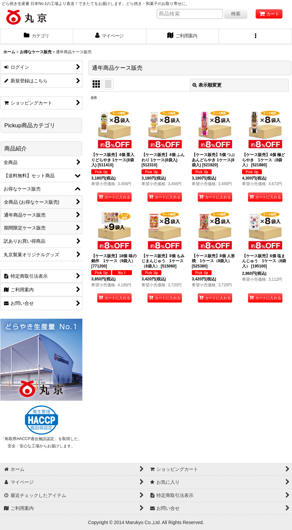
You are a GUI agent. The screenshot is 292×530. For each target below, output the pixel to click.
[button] (255, 36)
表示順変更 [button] (207, 85)
